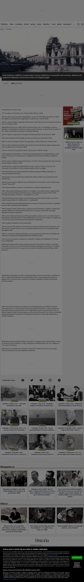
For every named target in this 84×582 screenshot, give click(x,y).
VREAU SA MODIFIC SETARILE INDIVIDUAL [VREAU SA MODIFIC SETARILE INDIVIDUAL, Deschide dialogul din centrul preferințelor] (77, 565)
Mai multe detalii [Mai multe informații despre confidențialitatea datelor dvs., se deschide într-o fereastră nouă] (53, 555)
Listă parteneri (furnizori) (10, 579)
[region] (42, 564)
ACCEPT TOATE (77, 557)
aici (21, 562)
